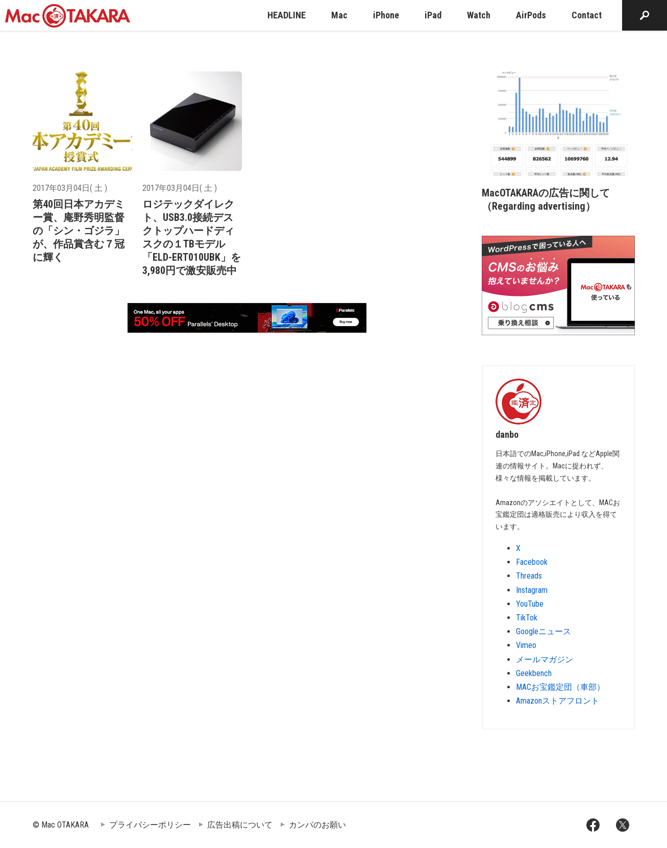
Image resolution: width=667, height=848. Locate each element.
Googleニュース (543, 631)
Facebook (532, 562)
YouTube (530, 604)
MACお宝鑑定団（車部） (560, 687)
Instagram (532, 590)
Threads (529, 576)
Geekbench (534, 673)
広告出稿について (240, 825)
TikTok (526, 617)
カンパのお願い (317, 825)
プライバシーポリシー (150, 825)
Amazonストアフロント (557, 701)
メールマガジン (544, 659)
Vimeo (526, 645)
